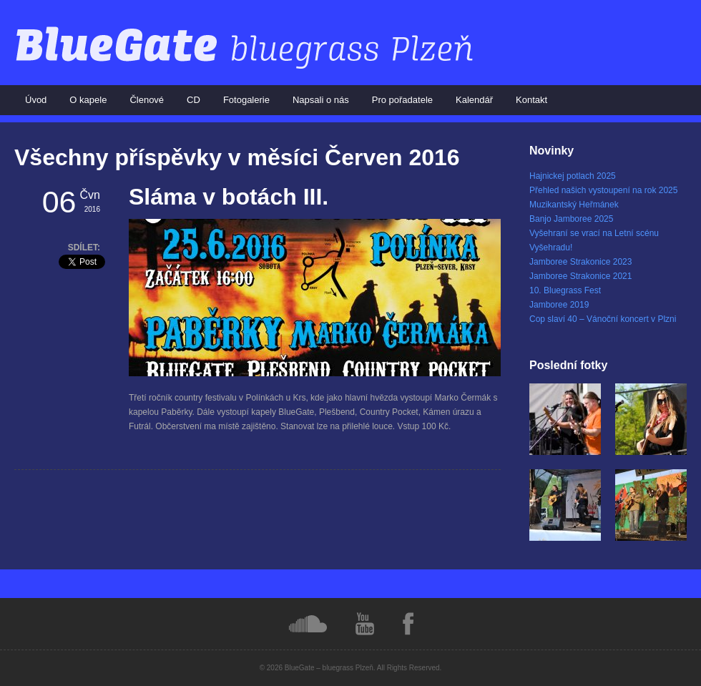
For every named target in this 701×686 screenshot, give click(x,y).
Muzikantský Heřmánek (574, 205)
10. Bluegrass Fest (565, 290)
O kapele (88, 99)
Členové (146, 99)
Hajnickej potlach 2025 (572, 176)
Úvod (35, 99)
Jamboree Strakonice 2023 (580, 262)
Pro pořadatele (402, 99)
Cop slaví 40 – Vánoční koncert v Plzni (602, 319)
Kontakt (531, 99)
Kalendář (474, 99)
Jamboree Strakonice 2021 (580, 276)
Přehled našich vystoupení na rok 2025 (603, 190)
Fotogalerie (246, 99)
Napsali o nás (321, 99)
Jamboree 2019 (559, 305)
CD (193, 99)
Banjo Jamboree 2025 (571, 219)
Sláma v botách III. (228, 197)
